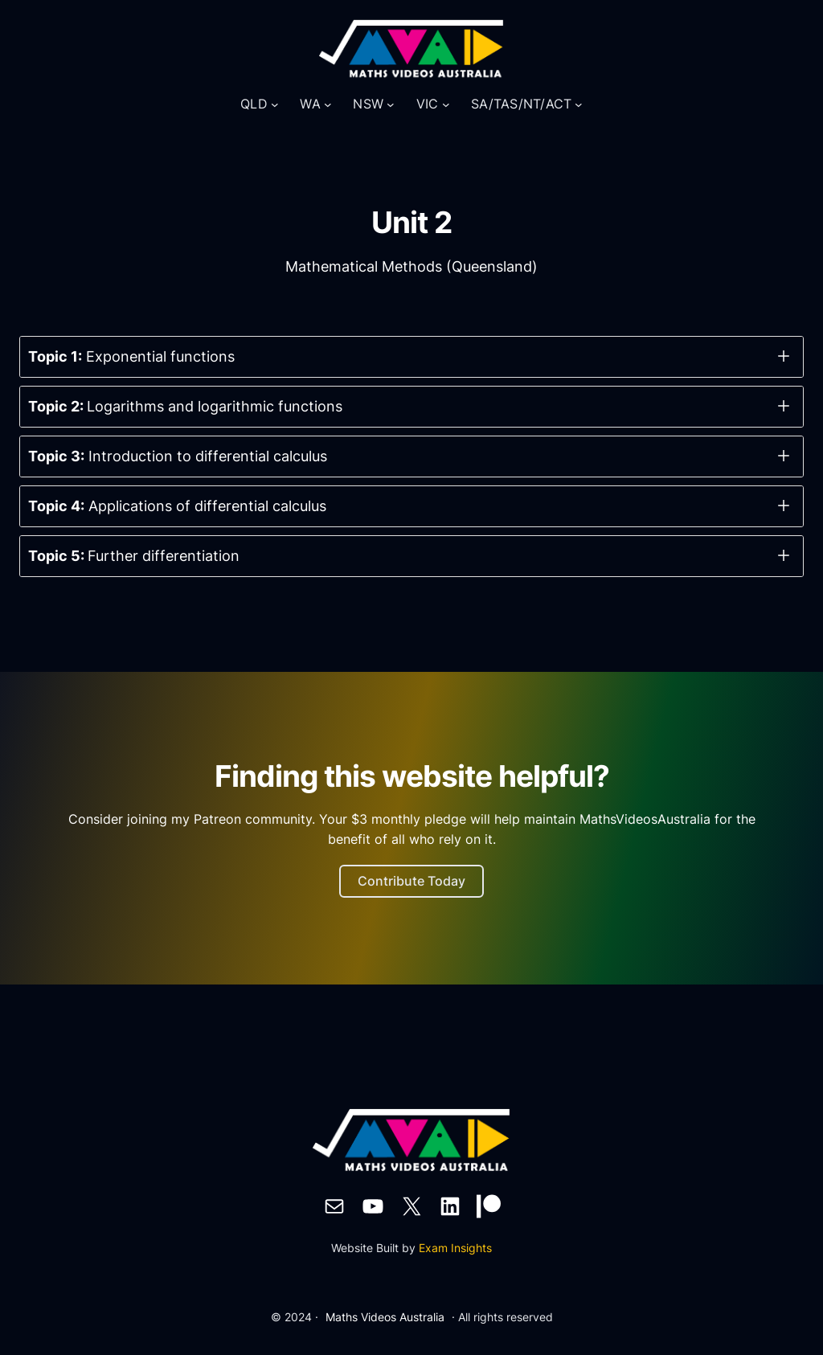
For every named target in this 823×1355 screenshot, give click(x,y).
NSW (368, 104)
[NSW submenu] (391, 104)
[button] (411, 357)
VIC (427, 104)
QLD (254, 104)
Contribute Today (411, 881)
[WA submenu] (328, 104)
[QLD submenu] (275, 104)
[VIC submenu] (446, 104)
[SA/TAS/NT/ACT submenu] (579, 104)
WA (310, 104)
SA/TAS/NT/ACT (521, 104)
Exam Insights (455, 1248)
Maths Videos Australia (385, 1317)
